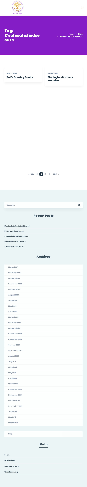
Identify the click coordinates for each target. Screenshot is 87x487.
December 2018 (15, 390)
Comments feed (11, 467)
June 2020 (12, 301)
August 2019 (13, 357)
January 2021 (14, 279)
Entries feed (9, 461)
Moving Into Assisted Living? (17, 227)
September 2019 (15, 351)
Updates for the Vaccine (15, 242)
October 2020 (14, 290)
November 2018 (15, 396)
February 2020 (14, 324)
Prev (31, 174)
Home (72, 34)
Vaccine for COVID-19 (13, 247)
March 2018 (13, 424)
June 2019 (12, 368)
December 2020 (15, 285)
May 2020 (12, 307)
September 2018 (15, 407)
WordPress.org (11, 473)
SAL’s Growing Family (20, 77)
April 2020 (12, 313)
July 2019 (12, 362)
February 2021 (14, 274)
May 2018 (12, 418)
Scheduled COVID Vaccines (16, 237)
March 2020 (13, 318)
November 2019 (15, 340)
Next (56, 174)
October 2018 (14, 401)
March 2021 (13, 268)
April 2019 (12, 379)
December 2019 (15, 335)
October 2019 (14, 346)
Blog (80, 34)
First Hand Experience (14, 232)
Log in (7, 456)
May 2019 (12, 374)
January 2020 (14, 329)
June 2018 (12, 413)
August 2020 (13, 296)
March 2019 (13, 385)
